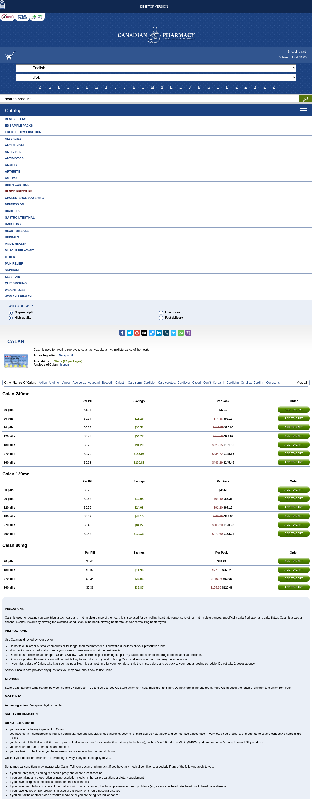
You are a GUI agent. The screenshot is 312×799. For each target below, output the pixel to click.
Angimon (54, 382)
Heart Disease (17, 230)
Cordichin (232, 382)
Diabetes (12, 211)
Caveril (196, 382)
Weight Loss (15, 290)
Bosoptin (108, 382)
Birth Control (17, 184)
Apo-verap (79, 382)
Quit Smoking (16, 283)
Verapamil (66, 355)
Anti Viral (13, 152)
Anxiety (11, 165)
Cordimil (259, 382)
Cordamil (218, 382)
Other (10, 257)
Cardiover (184, 382)
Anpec (66, 382)
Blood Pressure (18, 191)
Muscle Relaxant (19, 250)
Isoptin (64, 364)
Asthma (11, 178)
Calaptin (120, 382)
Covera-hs (273, 382)
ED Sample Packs (19, 125)
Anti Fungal (15, 145)
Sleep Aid (12, 277)
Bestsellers (15, 119)
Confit (207, 382)
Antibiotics (14, 158)
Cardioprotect (167, 382)
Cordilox (246, 382)
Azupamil (94, 382)
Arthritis (12, 171)
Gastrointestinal (20, 217)
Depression (14, 204)
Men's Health (16, 244)
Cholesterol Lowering (24, 198)
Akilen (43, 382)
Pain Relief (14, 263)
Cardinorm (135, 382)
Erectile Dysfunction (23, 132)
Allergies (13, 138)
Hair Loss (13, 224)
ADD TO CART (293, 409)
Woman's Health (18, 296)
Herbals (12, 237)
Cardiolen (150, 382)
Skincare (12, 270)
